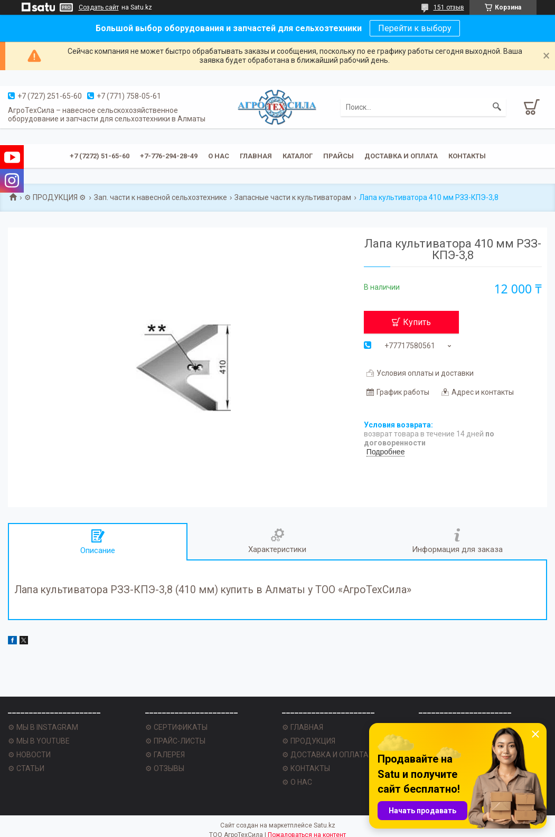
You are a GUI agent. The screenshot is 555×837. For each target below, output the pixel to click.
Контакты (467, 156)
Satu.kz (324, 825)
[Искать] (496, 107)
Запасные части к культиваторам (292, 197)
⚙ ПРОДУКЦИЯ (308, 741)
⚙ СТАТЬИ (26, 768)
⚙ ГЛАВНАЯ (302, 727)
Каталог (298, 156)
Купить (417, 322)
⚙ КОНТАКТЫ (306, 768)
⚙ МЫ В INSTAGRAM (43, 727)
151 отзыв (449, 7)
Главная (256, 156)
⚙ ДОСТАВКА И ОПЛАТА (325, 754)
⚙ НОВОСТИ (29, 754)
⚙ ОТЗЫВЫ (164, 768)
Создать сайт (99, 7)
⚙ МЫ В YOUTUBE (39, 741)
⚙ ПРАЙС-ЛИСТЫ (175, 741)
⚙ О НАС (297, 782)
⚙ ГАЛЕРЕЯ (165, 754)
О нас (218, 156)
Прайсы (338, 156)
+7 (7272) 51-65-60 (99, 156)
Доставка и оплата (401, 156)
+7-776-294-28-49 (168, 156)
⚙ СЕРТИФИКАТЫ (176, 727)
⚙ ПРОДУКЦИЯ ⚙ (55, 197)
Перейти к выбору (414, 28)
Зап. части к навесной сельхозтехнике (160, 197)
